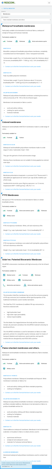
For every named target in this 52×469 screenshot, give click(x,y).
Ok (11, 466)
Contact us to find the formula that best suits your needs (23, 66)
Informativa (6, 466)
